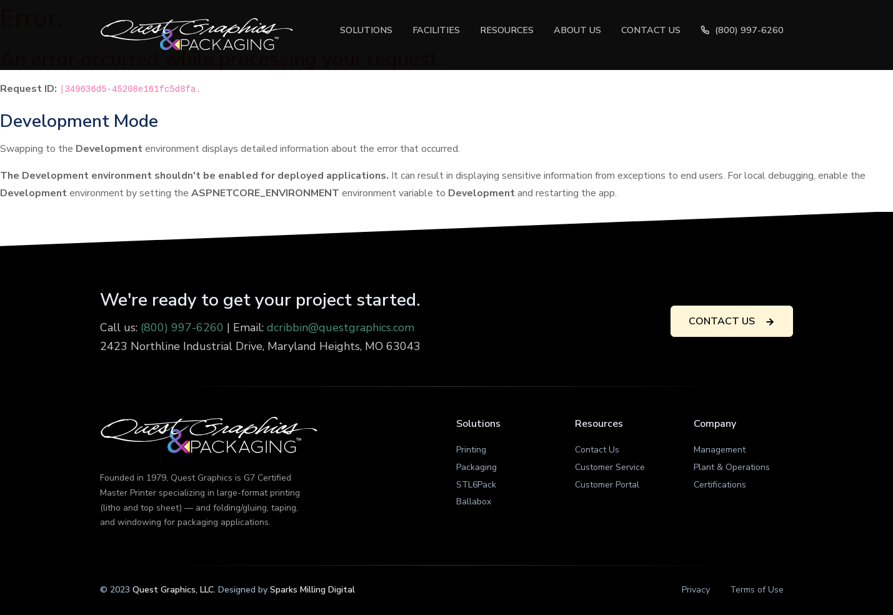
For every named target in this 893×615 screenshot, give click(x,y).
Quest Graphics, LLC (173, 590)
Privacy (696, 590)
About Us (577, 30)
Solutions (366, 30)
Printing (471, 450)
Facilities (436, 30)
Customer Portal (607, 485)
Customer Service (610, 467)
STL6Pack (476, 485)
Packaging (476, 467)
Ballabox (473, 502)
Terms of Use (757, 590)
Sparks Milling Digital (312, 590)
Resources (507, 30)
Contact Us (651, 30)
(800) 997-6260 (742, 30)
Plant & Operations (732, 467)
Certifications (720, 485)
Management (720, 450)
